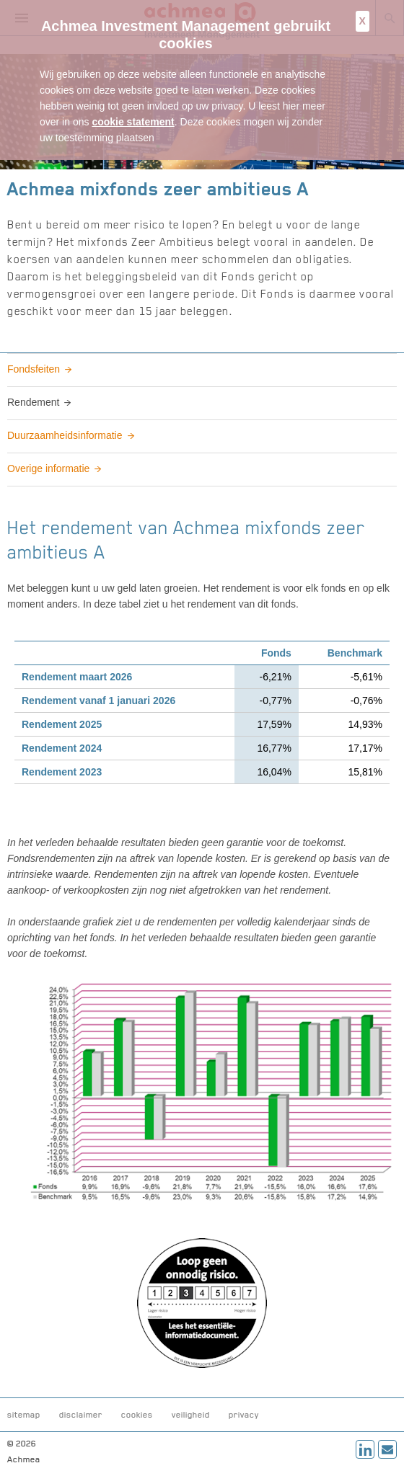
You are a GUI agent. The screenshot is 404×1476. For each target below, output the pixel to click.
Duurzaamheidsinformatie (65, 435)
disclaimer (80, 1415)
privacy (244, 1415)
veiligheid (191, 1415)
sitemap (23, 1415)
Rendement (33, 402)
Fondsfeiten (33, 369)
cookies (137, 1415)
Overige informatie (48, 468)
